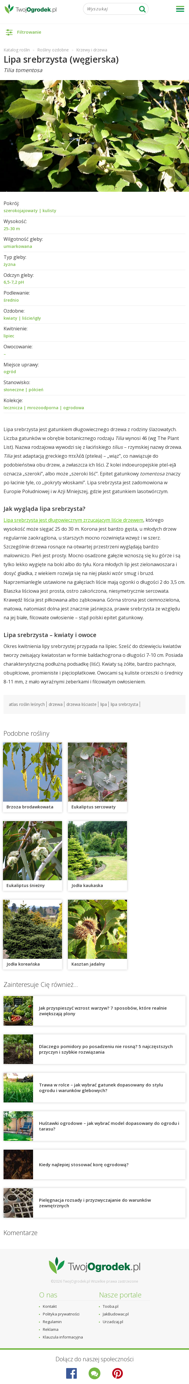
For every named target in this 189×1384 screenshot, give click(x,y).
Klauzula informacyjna (63, 1337)
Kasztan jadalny (88, 964)
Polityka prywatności (61, 1314)
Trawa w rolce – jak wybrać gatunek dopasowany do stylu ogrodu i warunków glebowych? (101, 1087)
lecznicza (13, 407)
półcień (36, 389)
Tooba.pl (110, 1306)
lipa (103, 704)
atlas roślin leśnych (27, 704)
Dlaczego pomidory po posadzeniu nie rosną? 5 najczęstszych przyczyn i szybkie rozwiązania (106, 1049)
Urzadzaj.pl (113, 1321)
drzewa (56, 704)
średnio (11, 300)
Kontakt (50, 1306)
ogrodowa (73, 407)
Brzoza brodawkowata (29, 807)
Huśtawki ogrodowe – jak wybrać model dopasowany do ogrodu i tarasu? (109, 1126)
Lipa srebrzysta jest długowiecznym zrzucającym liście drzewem (73, 520)
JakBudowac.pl (116, 1314)
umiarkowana (18, 246)
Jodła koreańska (23, 964)
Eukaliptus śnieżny (25, 885)
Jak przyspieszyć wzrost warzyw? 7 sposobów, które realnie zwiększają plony (103, 1010)
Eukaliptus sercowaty (93, 807)
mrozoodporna (42, 407)
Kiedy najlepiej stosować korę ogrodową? (83, 1164)
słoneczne (14, 389)
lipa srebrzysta (124, 704)
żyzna (10, 264)
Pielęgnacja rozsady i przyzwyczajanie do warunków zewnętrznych (95, 1202)
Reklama (50, 1329)
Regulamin (52, 1321)
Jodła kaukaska (87, 885)
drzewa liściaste (81, 704)
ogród (10, 371)
